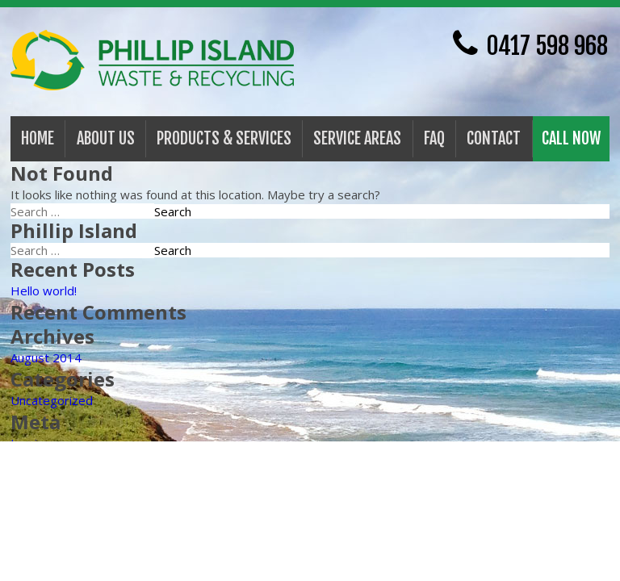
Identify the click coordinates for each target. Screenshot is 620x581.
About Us (106, 138)
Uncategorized (51, 400)
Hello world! (43, 290)
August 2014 (46, 357)
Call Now (571, 138)
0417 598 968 (530, 44)
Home (37, 138)
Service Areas (357, 138)
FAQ (434, 138)
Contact (494, 138)
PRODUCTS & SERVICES (224, 138)
